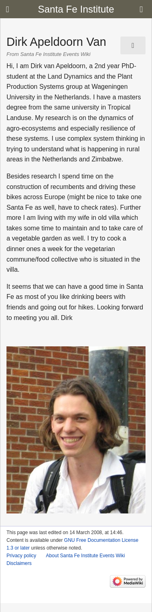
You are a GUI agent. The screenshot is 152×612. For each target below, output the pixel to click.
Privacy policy (21, 555)
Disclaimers (19, 563)
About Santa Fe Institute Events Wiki (85, 555)
